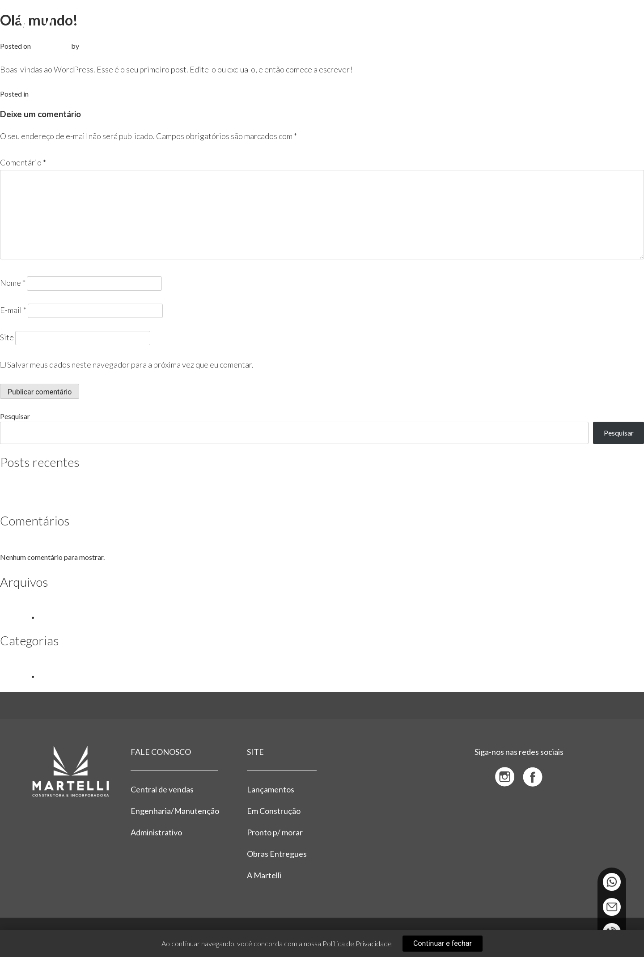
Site (7, 337)
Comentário (23, 162)
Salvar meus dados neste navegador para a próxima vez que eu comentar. (130, 364)
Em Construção (274, 811)
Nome (12, 283)
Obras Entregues (277, 854)
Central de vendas (162, 789)
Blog (37, 93)
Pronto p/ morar (275, 832)
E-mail (13, 310)
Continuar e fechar (442, 943)
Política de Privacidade (357, 943)
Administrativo (156, 832)
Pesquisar (15, 416)
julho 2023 (55, 617)
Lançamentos (270, 789)
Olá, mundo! (40, 497)
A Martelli (264, 875)
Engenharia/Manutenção (174, 811)
